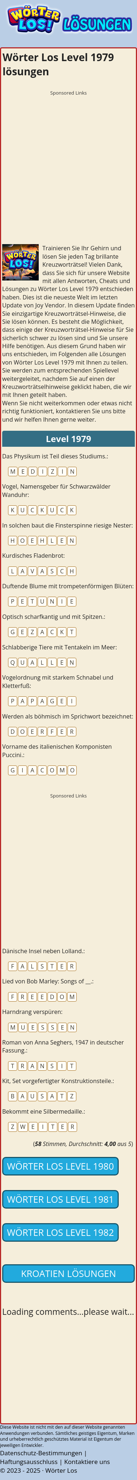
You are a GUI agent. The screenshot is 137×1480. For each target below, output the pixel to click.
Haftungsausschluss (29, 1461)
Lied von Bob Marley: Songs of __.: (48, 981)
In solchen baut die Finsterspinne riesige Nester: (67, 525)
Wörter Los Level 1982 (60, 1232)
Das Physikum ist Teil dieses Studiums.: (55, 456)
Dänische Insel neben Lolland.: (43, 951)
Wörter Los (61, 1470)
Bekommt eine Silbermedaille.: (43, 1111)
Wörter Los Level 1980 (60, 1166)
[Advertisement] (68, 167)
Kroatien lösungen (68, 1273)
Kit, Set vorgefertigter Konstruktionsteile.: (58, 1081)
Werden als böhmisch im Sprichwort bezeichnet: (67, 716)
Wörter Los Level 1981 (60, 1199)
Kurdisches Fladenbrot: (33, 556)
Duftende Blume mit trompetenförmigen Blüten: (68, 586)
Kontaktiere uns (87, 1461)
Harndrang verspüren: (32, 1012)
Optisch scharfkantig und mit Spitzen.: (53, 617)
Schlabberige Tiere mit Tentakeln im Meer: (59, 647)
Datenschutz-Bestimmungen (41, 1453)
